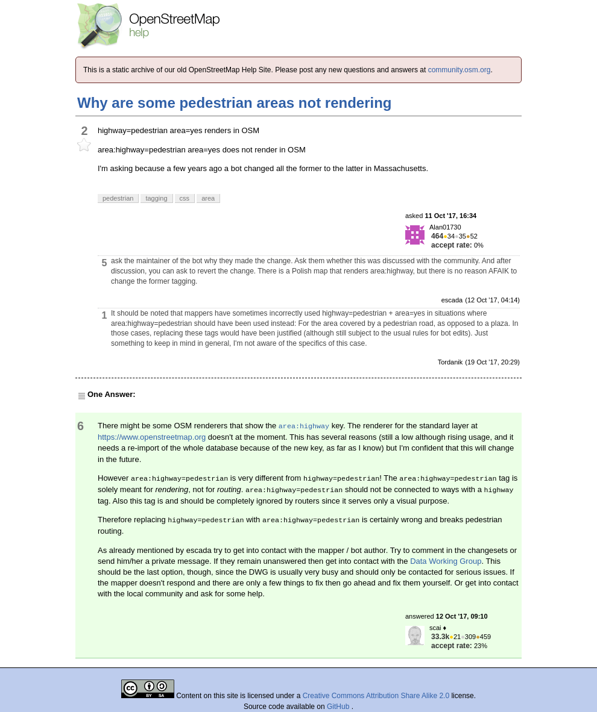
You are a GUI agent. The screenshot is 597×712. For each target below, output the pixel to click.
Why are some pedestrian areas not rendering (234, 103)
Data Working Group (445, 561)
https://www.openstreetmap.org (152, 437)
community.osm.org (459, 70)
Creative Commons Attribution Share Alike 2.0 (376, 696)
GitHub (339, 706)
